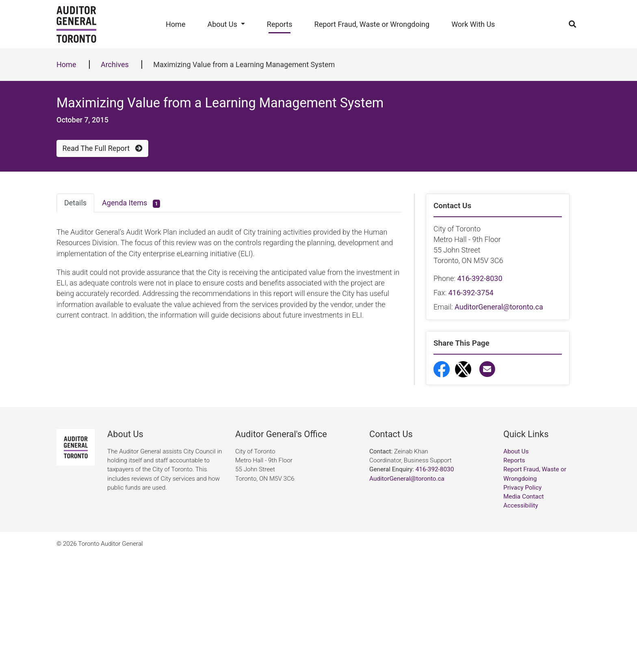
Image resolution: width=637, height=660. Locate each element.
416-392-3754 (470, 292)
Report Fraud (467, 473)
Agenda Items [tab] (131, 203)
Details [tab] (75, 202)
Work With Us (473, 24)
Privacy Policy (522, 591)
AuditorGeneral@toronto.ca (499, 307)
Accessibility (520, 609)
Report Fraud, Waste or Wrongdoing (372, 24)
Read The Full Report (103, 148)
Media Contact (523, 600)
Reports (279, 24)
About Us (222, 24)
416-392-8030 (479, 278)
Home (175, 24)
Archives (115, 64)
